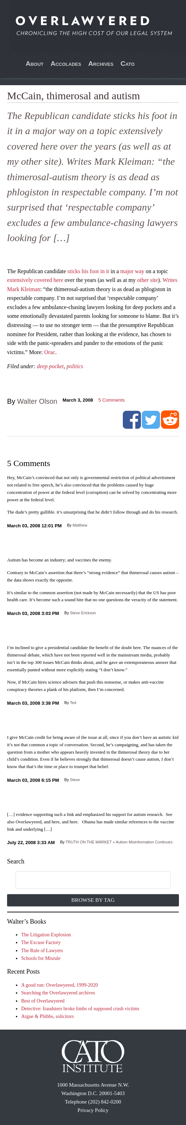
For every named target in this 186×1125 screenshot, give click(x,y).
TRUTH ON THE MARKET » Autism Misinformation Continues (119, 842)
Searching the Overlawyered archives (58, 992)
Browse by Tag (93, 900)
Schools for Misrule (40, 958)
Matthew (80, 525)
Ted (73, 702)
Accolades (65, 63)
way (139, 271)
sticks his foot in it (88, 271)
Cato (127, 63)
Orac (49, 352)
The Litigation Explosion (46, 934)
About (35, 63)
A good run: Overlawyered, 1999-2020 (59, 985)
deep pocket (50, 366)
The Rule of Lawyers (42, 950)
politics (74, 366)
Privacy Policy (93, 1110)
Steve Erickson (83, 613)
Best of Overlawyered (43, 1001)
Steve (75, 780)
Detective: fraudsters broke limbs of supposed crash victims (80, 1008)
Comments (111, 400)
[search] (85, 880)
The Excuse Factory (41, 942)
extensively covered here (35, 280)
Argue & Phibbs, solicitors (47, 1016)
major (126, 271)
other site (147, 280)
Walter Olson (37, 401)
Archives (101, 63)
